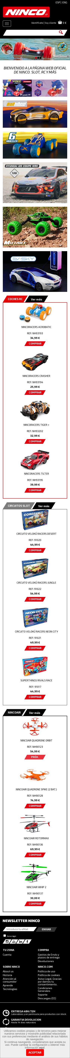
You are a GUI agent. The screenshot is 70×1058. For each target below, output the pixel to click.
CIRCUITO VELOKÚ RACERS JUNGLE (36, 582)
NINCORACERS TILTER (36, 473)
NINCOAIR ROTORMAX (36, 838)
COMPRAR (35, 343)
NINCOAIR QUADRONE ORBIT (36, 740)
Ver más (36, 299)
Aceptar (35, 1052)
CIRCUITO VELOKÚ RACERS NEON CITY (36, 631)
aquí (41, 1047)
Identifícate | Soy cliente (43, 22)
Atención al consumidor (10, 980)
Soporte (42, 994)
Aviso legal (11, 936)
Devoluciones (46, 961)
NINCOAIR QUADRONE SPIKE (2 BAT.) (36, 789)
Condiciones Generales (45, 989)
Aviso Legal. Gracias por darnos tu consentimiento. (50, 981)
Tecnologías (10, 989)
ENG (64, 2)
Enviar (46, 929)
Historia (7, 975)
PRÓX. (35, 757)
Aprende (8, 985)
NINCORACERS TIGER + (36, 424)
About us (8, 971)
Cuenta (7, 954)
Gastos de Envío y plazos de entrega (49, 956)
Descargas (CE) (47, 998)
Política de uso (46, 971)
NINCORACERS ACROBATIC (36, 326)
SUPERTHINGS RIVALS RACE (36, 680)
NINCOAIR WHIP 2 (36, 887)
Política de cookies (49, 975)
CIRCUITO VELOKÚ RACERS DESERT (36, 533)
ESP (58, 2)
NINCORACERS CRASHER (36, 375)
